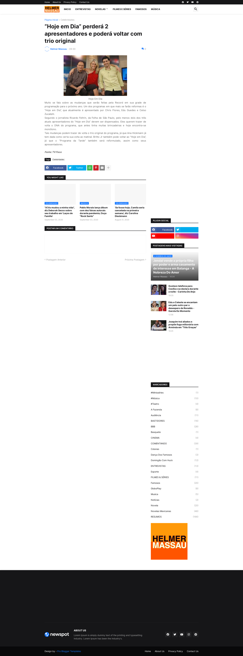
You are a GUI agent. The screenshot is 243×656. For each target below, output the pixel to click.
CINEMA (174, 437)
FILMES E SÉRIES (122, 9)
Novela (174, 505)
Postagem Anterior (56, 259)
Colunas (174, 449)
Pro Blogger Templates (69, 651)
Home (47, 2)
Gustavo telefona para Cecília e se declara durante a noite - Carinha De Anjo (183, 289)
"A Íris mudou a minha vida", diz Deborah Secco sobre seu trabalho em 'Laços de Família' (60, 212)
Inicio (67, 9)
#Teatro (174, 403)
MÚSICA (155, 9)
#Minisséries (174, 392)
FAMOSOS (141, 9)
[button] (195, 9)
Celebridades (67, 20)
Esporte (174, 471)
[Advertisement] (174, 66)
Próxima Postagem (134, 259)
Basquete (174, 432)
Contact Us (84, 2)
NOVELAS (100, 9)
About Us (57, 2)
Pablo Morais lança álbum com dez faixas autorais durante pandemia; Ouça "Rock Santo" (94, 212)
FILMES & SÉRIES (174, 477)
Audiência (174, 415)
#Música (174, 398)
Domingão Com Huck (174, 460)
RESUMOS (174, 516)
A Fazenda (174, 409)
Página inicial (51, 20)
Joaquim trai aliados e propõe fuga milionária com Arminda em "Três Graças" (183, 324)
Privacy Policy (70, 2)
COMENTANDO (174, 443)
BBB (174, 426)
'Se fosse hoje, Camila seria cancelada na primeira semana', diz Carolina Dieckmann (129, 212)
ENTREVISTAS (83, 9)
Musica (174, 494)
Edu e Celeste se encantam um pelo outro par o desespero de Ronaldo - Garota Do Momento (182, 306)
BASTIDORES (174, 420)
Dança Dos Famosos (174, 454)
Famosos (174, 483)
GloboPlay (174, 488)
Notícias (174, 500)
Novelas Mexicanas (174, 511)
